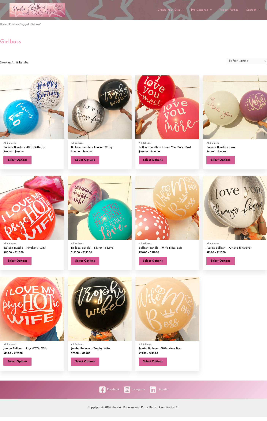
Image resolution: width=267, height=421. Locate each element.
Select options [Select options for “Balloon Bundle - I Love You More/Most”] (154, 160)
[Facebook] (108, 394)
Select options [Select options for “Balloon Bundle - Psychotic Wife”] (19, 263)
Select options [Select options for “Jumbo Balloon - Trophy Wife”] (87, 365)
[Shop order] (246, 61)
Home (3, 24)
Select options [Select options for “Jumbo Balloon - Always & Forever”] (222, 263)
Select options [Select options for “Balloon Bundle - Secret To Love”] (87, 263)
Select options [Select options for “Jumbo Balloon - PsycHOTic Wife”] (19, 365)
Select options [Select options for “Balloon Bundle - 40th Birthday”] (19, 160)
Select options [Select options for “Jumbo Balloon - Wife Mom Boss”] (154, 365)
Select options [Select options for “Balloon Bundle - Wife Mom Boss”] (154, 263)
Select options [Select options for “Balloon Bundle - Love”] (222, 160)
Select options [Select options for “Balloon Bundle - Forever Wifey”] (87, 160)
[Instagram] (134, 394)
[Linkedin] (160, 394)
